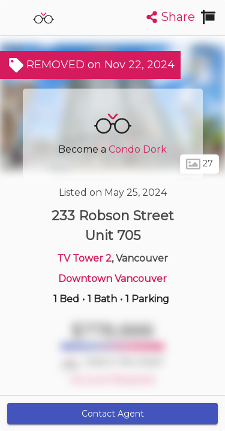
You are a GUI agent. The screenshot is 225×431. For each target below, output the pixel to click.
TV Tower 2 (84, 258)
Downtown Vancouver (112, 278)
